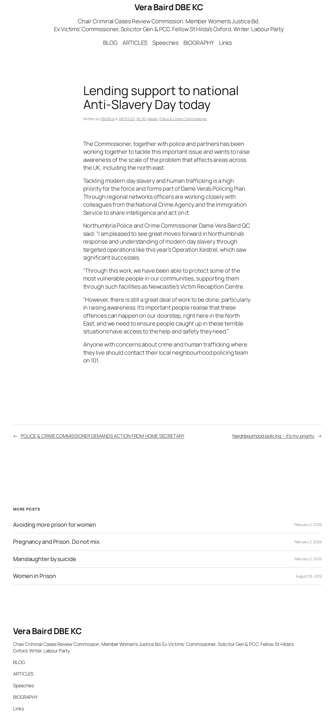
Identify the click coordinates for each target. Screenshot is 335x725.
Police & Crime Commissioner (183, 118)
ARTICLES (127, 118)
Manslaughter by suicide (44, 559)
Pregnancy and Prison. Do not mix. (57, 542)
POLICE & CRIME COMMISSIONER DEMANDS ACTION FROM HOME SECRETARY (103, 436)
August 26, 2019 (309, 576)
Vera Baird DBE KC (169, 7)
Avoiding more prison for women (54, 524)
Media (152, 118)
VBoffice (107, 118)
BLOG (141, 118)
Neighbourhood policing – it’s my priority (273, 436)
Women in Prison (34, 576)
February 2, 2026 (308, 524)
